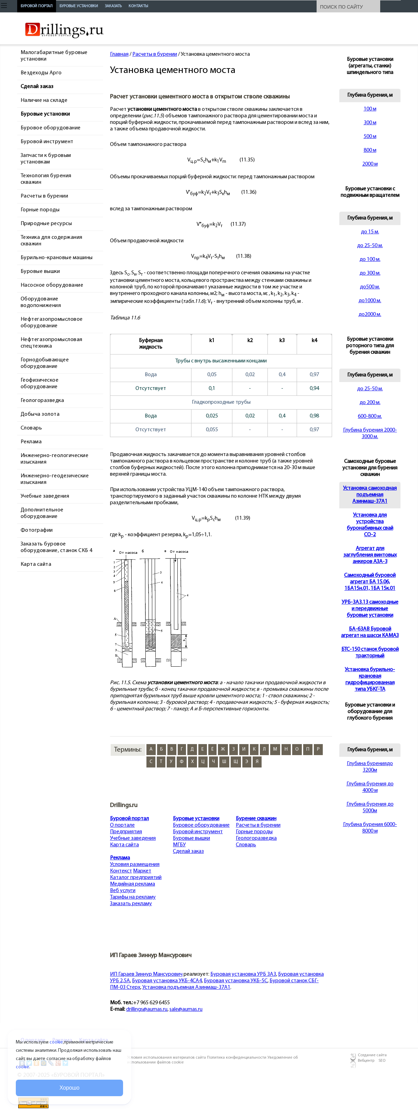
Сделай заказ (188, 851)
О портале (122, 825)
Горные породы (254, 832)
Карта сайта (124, 845)
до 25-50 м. (370, 245)
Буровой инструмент (198, 832)
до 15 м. (370, 232)
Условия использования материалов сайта (167, 1058)
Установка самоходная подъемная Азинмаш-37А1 (370, 495)
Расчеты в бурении (154, 54)
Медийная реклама (132, 884)
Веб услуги (122, 890)
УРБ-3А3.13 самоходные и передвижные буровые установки (370, 609)
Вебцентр (366, 1061)
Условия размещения (135, 864)
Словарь (246, 845)
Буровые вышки (191, 838)
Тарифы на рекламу (133, 897)
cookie (56, 1042)
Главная (119, 54)
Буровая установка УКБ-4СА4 (167, 981)
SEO (381, 1061)
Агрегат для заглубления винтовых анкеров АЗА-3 (370, 555)
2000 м (370, 164)
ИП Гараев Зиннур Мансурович (146, 974)
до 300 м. (370, 273)
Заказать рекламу (131, 904)
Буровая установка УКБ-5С (235, 981)
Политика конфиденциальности (237, 1058)
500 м (370, 136)
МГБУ (179, 845)
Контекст (121, 871)
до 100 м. (370, 259)
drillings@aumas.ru (146, 1009)
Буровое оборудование (201, 825)
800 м (370, 150)
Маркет (142, 871)
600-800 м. (370, 416)
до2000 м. (370, 314)
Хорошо (69, 1088)
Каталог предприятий (136, 877)
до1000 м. (370, 301)
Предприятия (126, 832)
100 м (370, 109)
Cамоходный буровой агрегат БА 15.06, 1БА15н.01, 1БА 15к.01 (370, 582)
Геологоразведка (256, 838)
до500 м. (370, 287)
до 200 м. (370, 402)
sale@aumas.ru (185, 1009)
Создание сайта (372, 1055)
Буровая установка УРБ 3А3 (243, 974)
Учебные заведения (133, 838)
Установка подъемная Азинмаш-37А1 (186, 987)
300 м (370, 123)
